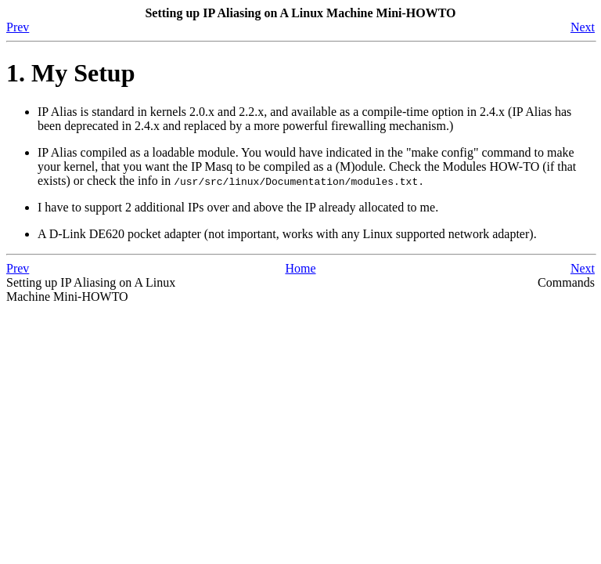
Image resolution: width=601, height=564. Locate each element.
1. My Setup (70, 73)
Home (300, 268)
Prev (17, 27)
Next (582, 27)
